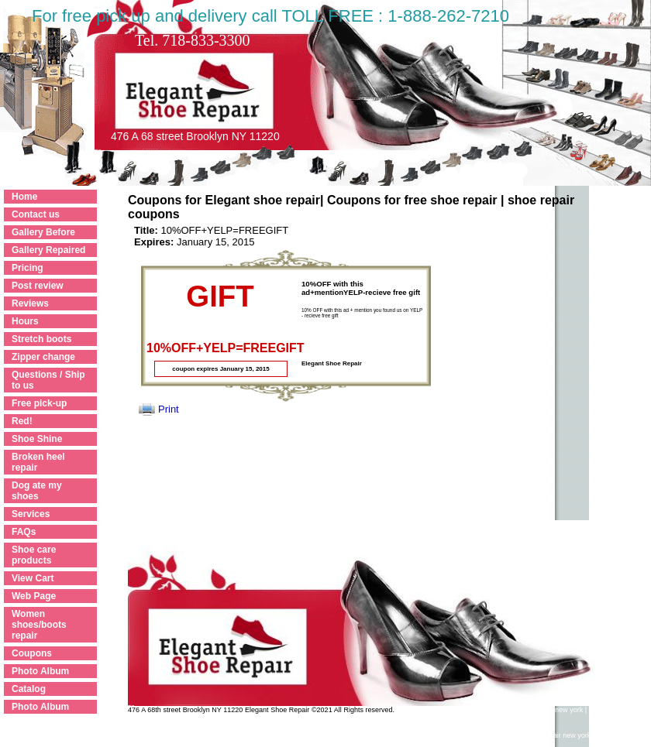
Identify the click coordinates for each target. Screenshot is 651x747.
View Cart (32, 578)
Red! (22, 421)
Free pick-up (39, 403)
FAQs (24, 531)
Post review (38, 285)
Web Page (34, 596)
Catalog (29, 689)
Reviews (30, 303)
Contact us (36, 214)
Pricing (27, 267)
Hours (25, 321)
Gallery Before (43, 232)
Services (31, 514)
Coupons (32, 653)
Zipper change (43, 356)
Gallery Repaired (48, 250)
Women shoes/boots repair (39, 624)
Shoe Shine (37, 438)
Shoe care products (34, 555)
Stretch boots (41, 339)
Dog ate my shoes (37, 491)
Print (168, 409)
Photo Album (40, 671)
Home (24, 196)
